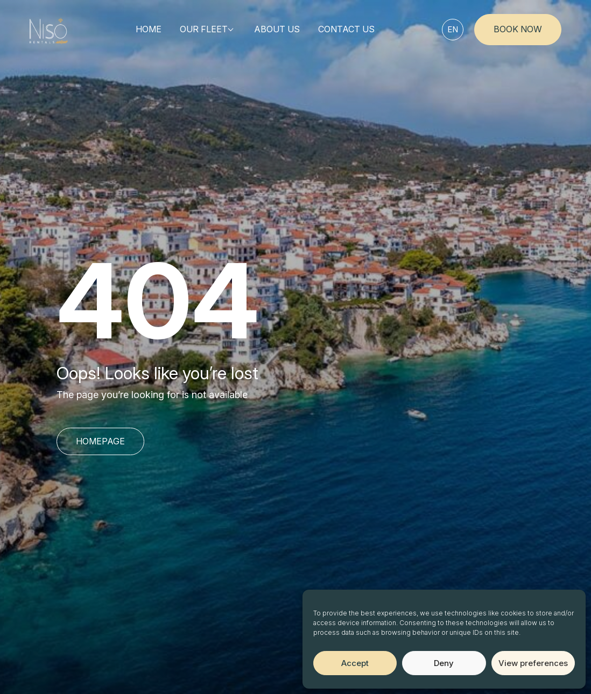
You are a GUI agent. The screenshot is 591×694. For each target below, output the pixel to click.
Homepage (100, 441)
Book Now (518, 29)
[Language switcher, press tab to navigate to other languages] (452, 29)
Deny (444, 663)
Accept (355, 663)
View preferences (533, 663)
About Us (277, 29)
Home (148, 29)
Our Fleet (204, 29)
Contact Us (346, 29)
